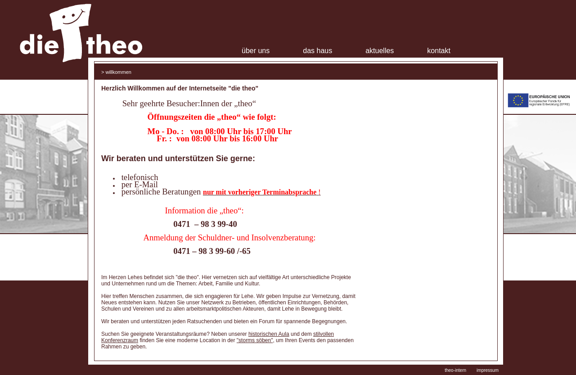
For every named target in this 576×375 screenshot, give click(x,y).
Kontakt (438, 50)
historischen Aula (268, 334)
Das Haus (317, 50)
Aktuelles (379, 50)
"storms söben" (255, 340)
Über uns (256, 50)
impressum (488, 370)
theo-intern (455, 370)
